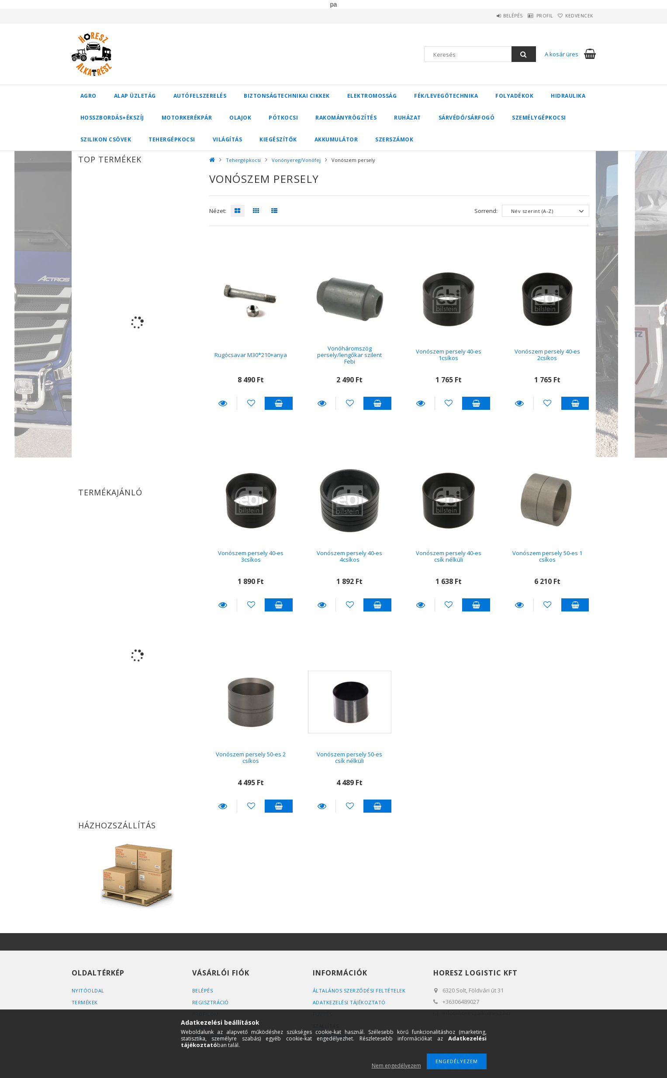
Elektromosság (372, 96)
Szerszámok (394, 139)
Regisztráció (210, 1002)
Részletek (223, 403)
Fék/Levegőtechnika (446, 96)
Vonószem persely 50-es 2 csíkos (251, 757)
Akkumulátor (336, 139)
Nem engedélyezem (396, 1065)
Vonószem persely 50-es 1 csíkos (547, 556)
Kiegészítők (278, 139)
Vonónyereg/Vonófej (296, 160)
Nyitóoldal (88, 990)
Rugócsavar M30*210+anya (250, 355)
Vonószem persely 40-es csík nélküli (448, 556)
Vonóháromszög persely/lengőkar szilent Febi (349, 355)
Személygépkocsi (539, 117)
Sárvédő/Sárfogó (467, 117)
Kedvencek (575, 16)
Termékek (85, 1002)
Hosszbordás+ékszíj (112, 117)
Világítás (227, 139)
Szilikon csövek (105, 139)
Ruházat (407, 117)
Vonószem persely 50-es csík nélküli (349, 757)
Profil (532, 16)
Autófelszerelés (200, 96)
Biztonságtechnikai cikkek (287, 96)
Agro (88, 96)
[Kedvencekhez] (251, 403)
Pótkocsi (283, 117)
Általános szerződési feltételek (359, 990)
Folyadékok (514, 96)
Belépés (493, 16)
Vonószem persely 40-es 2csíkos (547, 354)
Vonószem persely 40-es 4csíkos (349, 556)
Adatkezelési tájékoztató (349, 1002)
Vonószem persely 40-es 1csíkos (448, 354)
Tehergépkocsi (172, 139)
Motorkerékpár (187, 117)
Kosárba (279, 403)
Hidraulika (568, 96)
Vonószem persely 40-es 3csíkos (250, 556)
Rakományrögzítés (346, 117)
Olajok (240, 117)
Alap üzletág (135, 96)
